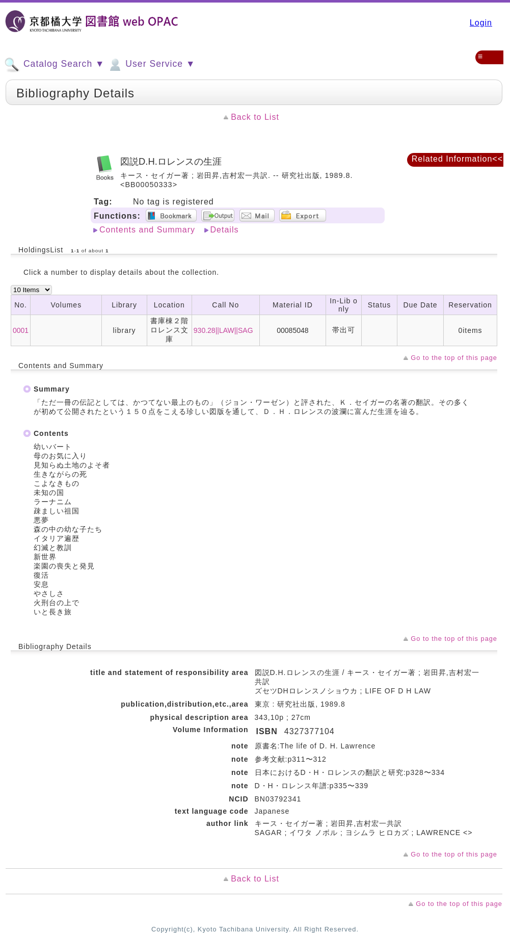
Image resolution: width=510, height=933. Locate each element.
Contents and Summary (147, 229)
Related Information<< (457, 158)
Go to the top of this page (454, 357)
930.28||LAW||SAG (223, 330)
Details (224, 229)
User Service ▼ (151, 64)
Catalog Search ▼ (54, 64)
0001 (21, 330)
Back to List (255, 117)
